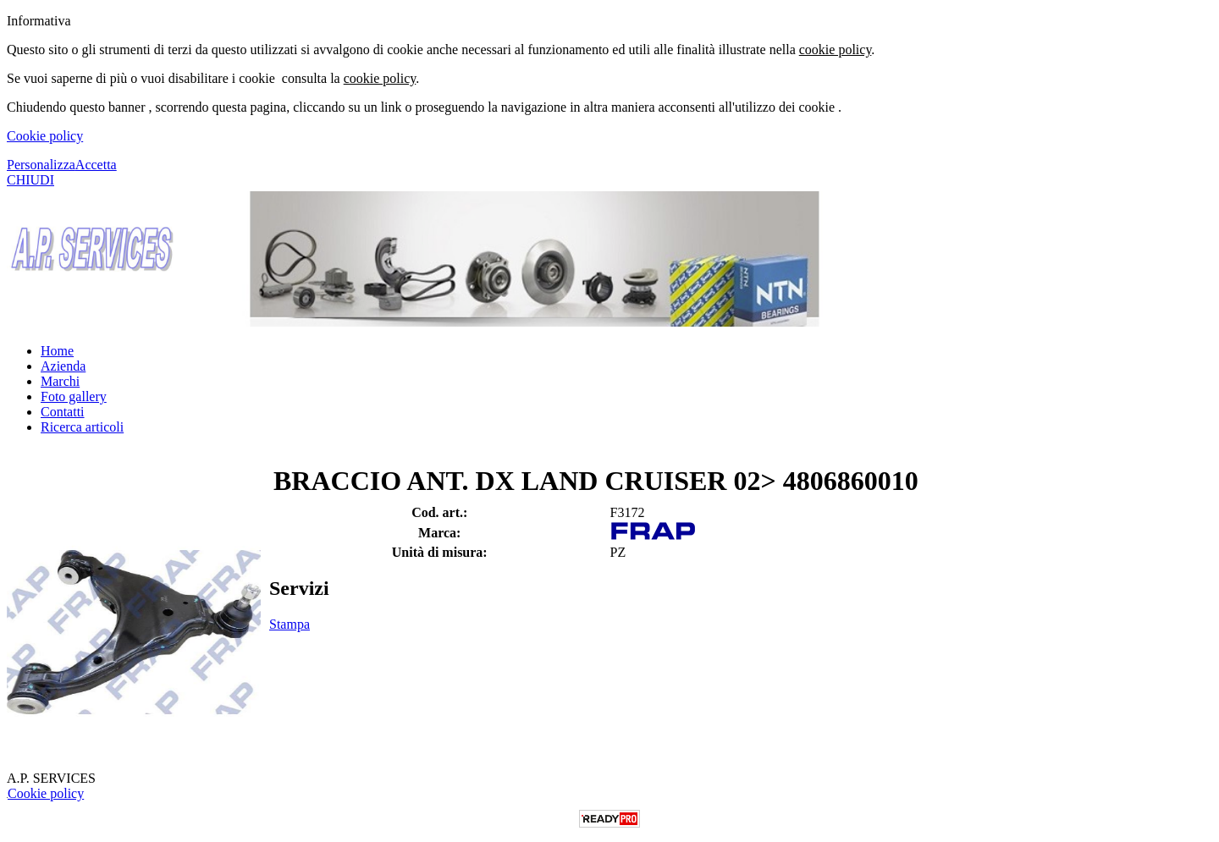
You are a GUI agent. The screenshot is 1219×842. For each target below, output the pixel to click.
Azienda (63, 366)
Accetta (96, 164)
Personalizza (41, 164)
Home (57, 351)
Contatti (63, 411)
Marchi (60, 381)
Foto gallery (74, 396)
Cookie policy (45, 136)
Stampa (289, 624)
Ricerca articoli (82, 427)
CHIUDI (30, 180)
